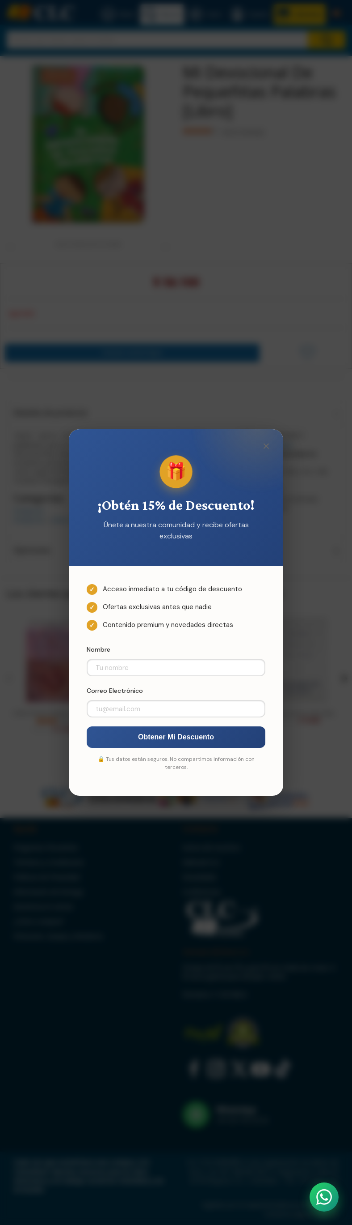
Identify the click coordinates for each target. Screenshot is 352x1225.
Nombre (98, 649)
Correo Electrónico (115, 691)
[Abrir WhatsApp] (324, 1197)
